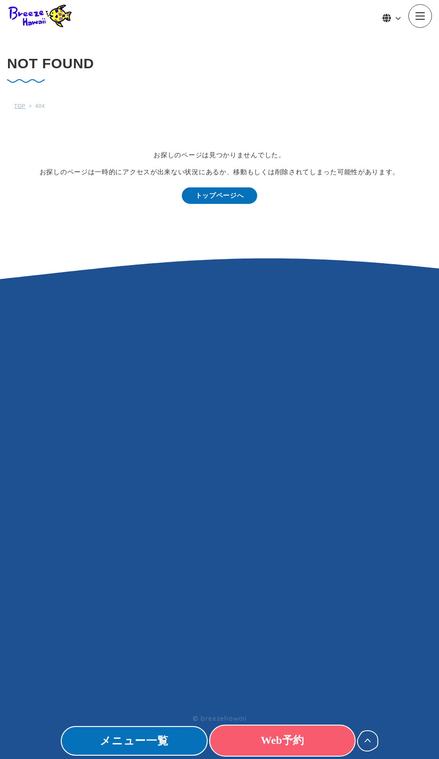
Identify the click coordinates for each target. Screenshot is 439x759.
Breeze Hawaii (40, 16)
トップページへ (219, 195)
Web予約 (291, 740)
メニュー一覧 (125, 741)
